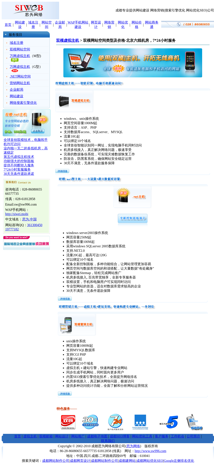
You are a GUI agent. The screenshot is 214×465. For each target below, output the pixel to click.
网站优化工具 (142, 436)
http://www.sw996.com (150, 451)
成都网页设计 (80, 460)
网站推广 (78, 436)
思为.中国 (29, 219)
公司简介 (193, 436)
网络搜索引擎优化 (23, 102)
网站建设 (16, 96)
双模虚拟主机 (67, 40)
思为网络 (133, 446)
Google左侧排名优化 (179, 460)
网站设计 (62, 436)
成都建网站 (127, 460)
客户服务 (161, 436)
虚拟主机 (30, 436)
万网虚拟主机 (20, 56)
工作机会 (177, 436)
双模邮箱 (46, 436)
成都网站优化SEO (149, 460)
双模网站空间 (20, 49)
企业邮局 (16, 89)
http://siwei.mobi (16, 214)
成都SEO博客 (120, 436)
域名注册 (16, 43)
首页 (8, 24)
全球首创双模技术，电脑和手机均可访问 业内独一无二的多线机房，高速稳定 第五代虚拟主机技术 (26, 148)
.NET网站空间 (20, 76)
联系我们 (108, 441)
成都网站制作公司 (55, 460)
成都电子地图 (97, 436)
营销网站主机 (20, 83)
